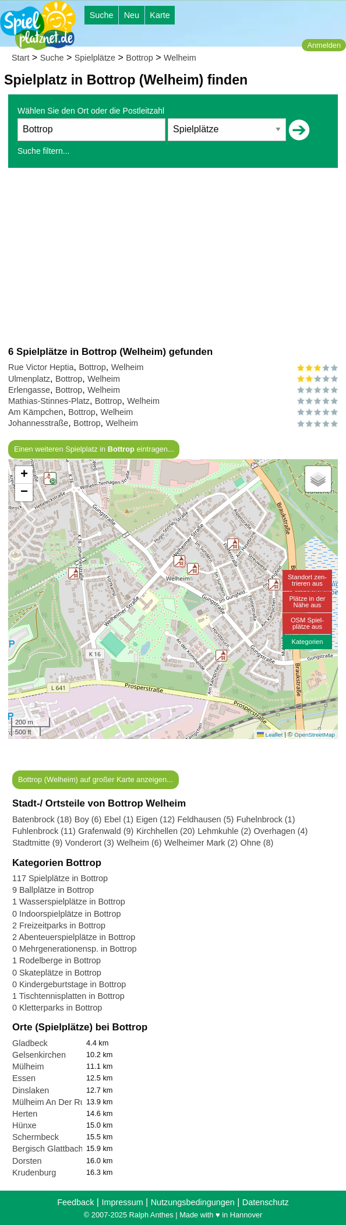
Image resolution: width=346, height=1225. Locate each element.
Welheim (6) (138, 842)
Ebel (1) (118, 819)
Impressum (122, 1202)
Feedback (75, 1202)
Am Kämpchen (35, 412)
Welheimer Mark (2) (201, 842)
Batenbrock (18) (42, 819)
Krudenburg (34, 1172)
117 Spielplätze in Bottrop (60, 878)
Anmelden (324, 45)
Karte (160, 15)
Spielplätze (95, 57)
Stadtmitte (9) (37, 842)
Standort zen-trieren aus (307, 580)
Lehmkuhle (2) (224, 831)
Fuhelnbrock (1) (265, 819)
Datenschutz (265, 1202)
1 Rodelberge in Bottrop (56, 960)
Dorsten (26, 1161)
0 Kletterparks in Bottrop (57, 1007)
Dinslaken (30, 1090)
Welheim (180, 57)
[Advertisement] (173, 256)
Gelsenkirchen (39, 1054)
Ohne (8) (257, 842)
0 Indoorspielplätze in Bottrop (66, 913)
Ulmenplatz (29, 378)
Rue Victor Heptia (41, 367)
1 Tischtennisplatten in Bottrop (68, 996)
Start (20, 57)
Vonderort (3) (89, 842)
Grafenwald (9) (105, 831)
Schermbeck (35, 1137)
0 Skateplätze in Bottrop (56, 972)
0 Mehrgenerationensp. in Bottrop (74, 948)
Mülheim (28, 1066)
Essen (24, 1078)
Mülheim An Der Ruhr (52, 1102)
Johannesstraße (38, 423)
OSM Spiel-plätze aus (307, 623)
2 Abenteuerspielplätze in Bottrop (73, 937)
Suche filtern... (43, 151)
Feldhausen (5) (205, 819)
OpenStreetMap (314, 734)
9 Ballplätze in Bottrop (53, 890)
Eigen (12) (155, 819)
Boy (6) (88, 819)
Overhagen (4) (281, 831)
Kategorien (307, 641)
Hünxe (24, 1125)
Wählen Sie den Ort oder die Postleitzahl (90, 110)
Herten (24, 1113)
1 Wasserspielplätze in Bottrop (68, 901)
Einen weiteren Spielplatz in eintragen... (94, 449)
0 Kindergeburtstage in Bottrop (69, 984)
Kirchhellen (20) (165, 831)
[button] (274, 584)
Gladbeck (30, 1043)
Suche (102, 15)
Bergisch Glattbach (47, 1148)
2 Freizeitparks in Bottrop (58, 925)
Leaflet (270, 734)
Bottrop (139, 57)
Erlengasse (29, 390)
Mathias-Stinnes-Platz (49, 401)
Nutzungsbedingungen (193, 1202)
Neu (131, 15)
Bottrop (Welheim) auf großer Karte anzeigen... (95, 779)
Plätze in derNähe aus (307, 601)
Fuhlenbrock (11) (44, 831)
